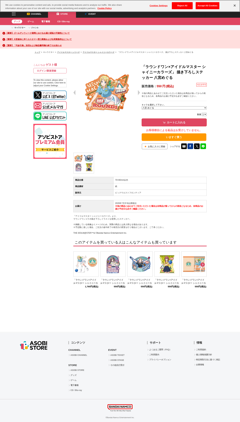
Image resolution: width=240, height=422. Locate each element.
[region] (120, 6)
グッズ (17, 21)
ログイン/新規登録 (46, 70)
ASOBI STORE (77, 370)
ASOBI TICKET (117, 355)
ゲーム (31, 21)
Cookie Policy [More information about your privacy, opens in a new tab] (105, 8)
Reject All (182, 5)
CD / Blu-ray (63, 21)
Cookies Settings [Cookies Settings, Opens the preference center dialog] (159, 5)
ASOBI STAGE (117, 360)
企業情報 (200, 365)
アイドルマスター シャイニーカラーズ (98, 52)
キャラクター (19, 28)
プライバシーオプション (160, 359)
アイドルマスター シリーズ (68, 52)
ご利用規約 (201, 349)
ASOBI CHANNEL (78, 355)
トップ (37, 52)
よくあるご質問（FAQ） (160, 349)
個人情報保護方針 (204, 354)
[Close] (234, 5)
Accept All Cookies (208, 5)
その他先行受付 (117, 365)
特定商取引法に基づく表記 (208, 359)
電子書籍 (45, 21)
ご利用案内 (154, 354)
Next (202, 264)
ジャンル (34, 28)
